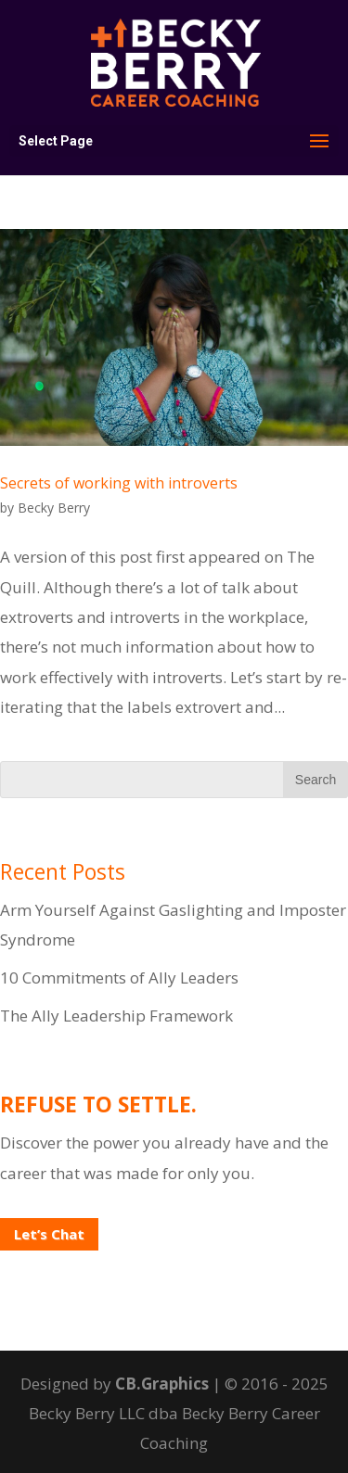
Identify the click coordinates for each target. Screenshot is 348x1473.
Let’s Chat (49, 1234)
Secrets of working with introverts (119, 483)
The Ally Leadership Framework (116, 1015)
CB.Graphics (162, 1383)
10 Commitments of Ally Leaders (119, 977)
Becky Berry (54, 507)
